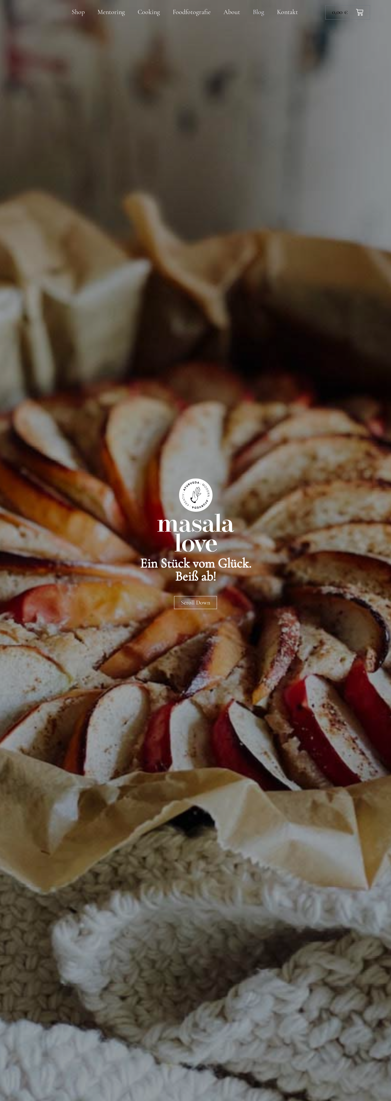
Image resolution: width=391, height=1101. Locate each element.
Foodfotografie (192, 12)
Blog (258, 12)
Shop (78, 12)
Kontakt (287, 12)
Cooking (149, 12)
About (231, 12)
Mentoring (111, 12)
